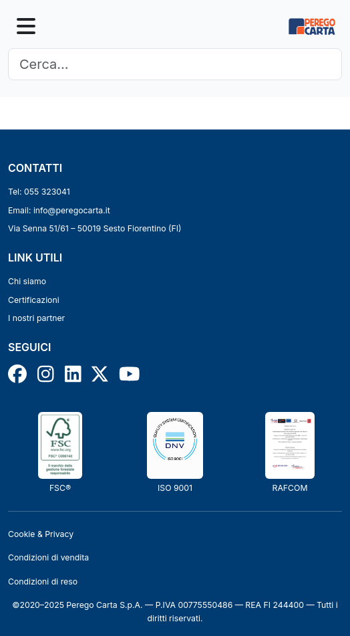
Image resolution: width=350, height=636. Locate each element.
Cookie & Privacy (40, 534)
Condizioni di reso (42, 581)
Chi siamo (27, 281)
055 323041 (47, 192)
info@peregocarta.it (71, 210)
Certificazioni (33, 300)
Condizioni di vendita (48, 557)
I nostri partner (36, 318)
